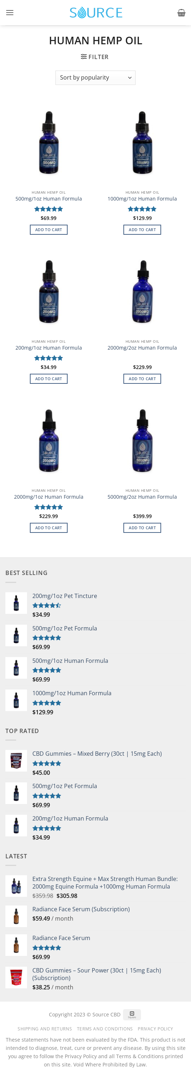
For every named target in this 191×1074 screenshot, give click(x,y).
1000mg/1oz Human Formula (142, 199)
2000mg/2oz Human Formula (142, 348)
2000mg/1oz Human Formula (48, 497)
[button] (9, 12)
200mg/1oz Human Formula (48, 348)
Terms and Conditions (105, 1029)
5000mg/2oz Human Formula (142, 497)
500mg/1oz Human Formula (48, 199)
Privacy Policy (155, 1029)
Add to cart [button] (48, 229)
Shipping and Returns (45, 1029)
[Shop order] (95, 78)
